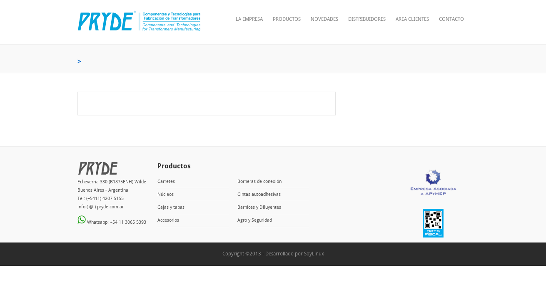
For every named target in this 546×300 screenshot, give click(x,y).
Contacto (451, 19)
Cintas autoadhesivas (259, 194)
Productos (287, 19)
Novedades (324, 19)
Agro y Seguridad (254, 220)
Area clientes (412, 19)
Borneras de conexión (259, 181)
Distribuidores (367, 19)
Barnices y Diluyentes (259, 207)
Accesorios (168, 220)
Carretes (166, 181)
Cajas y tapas (170, 207)
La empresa (249, 19)
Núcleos (165, 194)
